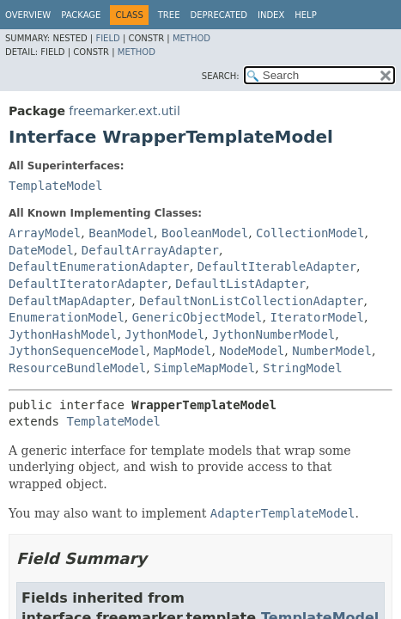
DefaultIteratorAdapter (88, 284)
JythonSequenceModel (77, 351)
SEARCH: (221, 76)
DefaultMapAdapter (70, 301)
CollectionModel (310, 233)
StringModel (303, 368)
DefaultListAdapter (240, 284)
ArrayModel (45, 233)
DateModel (41, 250)
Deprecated (218, 15)
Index (271, 15)
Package (80, 15)
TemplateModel (56, 186)
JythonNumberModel (273, 334)
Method (191, 38)
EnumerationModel (67, 317)
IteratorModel (317, 317)
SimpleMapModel (204, 368)
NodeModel (251, 351)
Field (107, 38)
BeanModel (121, 233)
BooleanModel (204, 233)
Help (305, 15)
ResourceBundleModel (77, 368)
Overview (28, 15)
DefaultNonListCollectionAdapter (251, 301)
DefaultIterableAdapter (276, 266)
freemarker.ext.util (124, 111)
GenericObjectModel (197, 317)
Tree (169, 15)
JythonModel (164, 334)
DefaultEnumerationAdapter (99, 266)
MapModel (182, 351)
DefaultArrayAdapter (150, 250)
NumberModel (332, 351)
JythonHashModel (63, 334)
